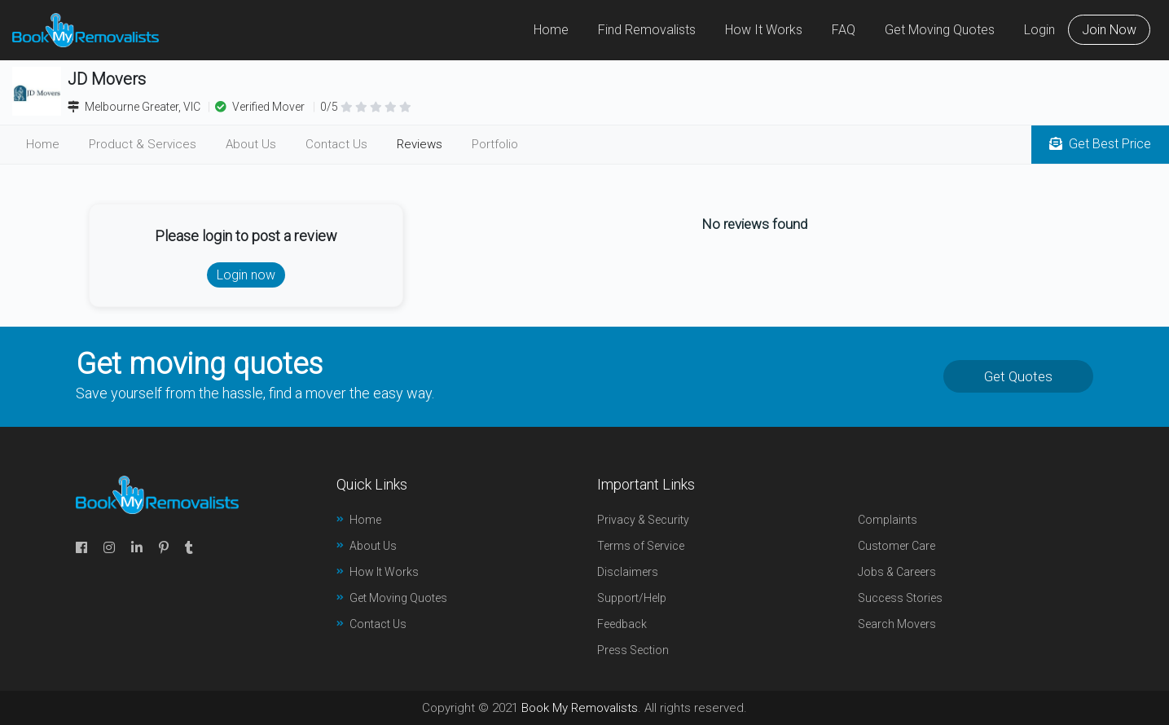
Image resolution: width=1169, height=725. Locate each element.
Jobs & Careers (897, 571)
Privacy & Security (643, 519)
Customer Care (896, 545)
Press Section (633, 650)
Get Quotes (1018, 376)
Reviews (419, 144)
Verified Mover (260, 106)
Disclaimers (627, 571)
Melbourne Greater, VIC (135, 106)
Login (1039, 29)
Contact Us (336, 144)
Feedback (622, 624)
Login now (246, 275)
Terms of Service (640, 545)
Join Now (1109, 29)
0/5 (365, 106)
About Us (251, 144)
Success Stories (900, 597)
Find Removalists (647, 29)
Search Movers (897, 624)
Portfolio (495, 144)
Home (551, 29)
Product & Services (142, 144)
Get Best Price (1100, 144)
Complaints (887, 519)
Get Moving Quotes (940, 29)
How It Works (763, 29)
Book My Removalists (579, 708)
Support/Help (631, 597)
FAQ (843, 29)
